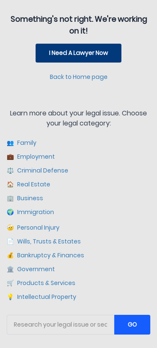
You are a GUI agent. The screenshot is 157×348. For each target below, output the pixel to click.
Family (21, 143)
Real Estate (28, 184)
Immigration (30, 212)
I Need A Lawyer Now (78, 53)
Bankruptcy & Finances (45, 255)
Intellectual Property (41, 297)
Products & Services (41, 283)
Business (25, 198)
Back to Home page (79, 77)
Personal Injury (33, 227)
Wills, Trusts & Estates (44, 241)
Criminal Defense (37, 170)
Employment (31, 156)
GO (132, 324)
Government (31, 269)
